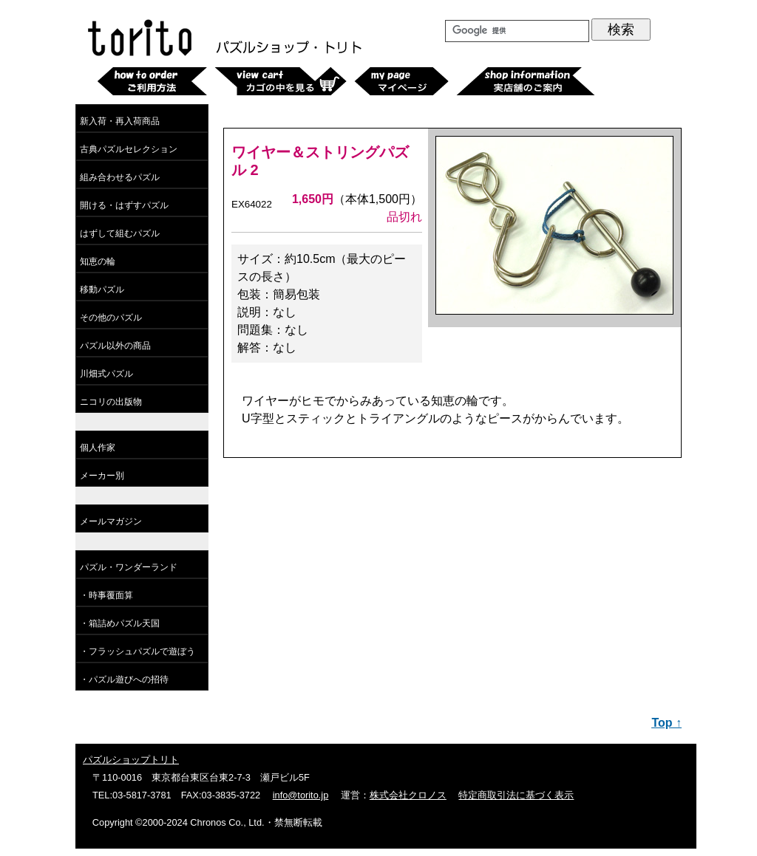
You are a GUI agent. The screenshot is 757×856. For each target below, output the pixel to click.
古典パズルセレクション (128, 149)
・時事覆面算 (106, 595)
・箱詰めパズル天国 (120, 623)
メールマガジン (111, 521)
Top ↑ (666, 722)
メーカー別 (102, 475)
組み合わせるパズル (120, 177)
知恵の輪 (97, 261)
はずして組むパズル (120, 233)
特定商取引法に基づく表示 (516, 795)
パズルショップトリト (131, 759)
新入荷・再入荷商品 (120, 121)
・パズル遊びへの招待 (124, 679)
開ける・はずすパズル (124, 205)
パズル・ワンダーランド (128, 567)
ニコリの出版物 (111, 402)
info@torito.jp (301, 795)
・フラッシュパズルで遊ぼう (137, 651)
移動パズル (102, 289)
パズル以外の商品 (115, 345)
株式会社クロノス (408, 795)
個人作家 (97, 447)
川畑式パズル (106, 374)
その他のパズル (111, 317)
